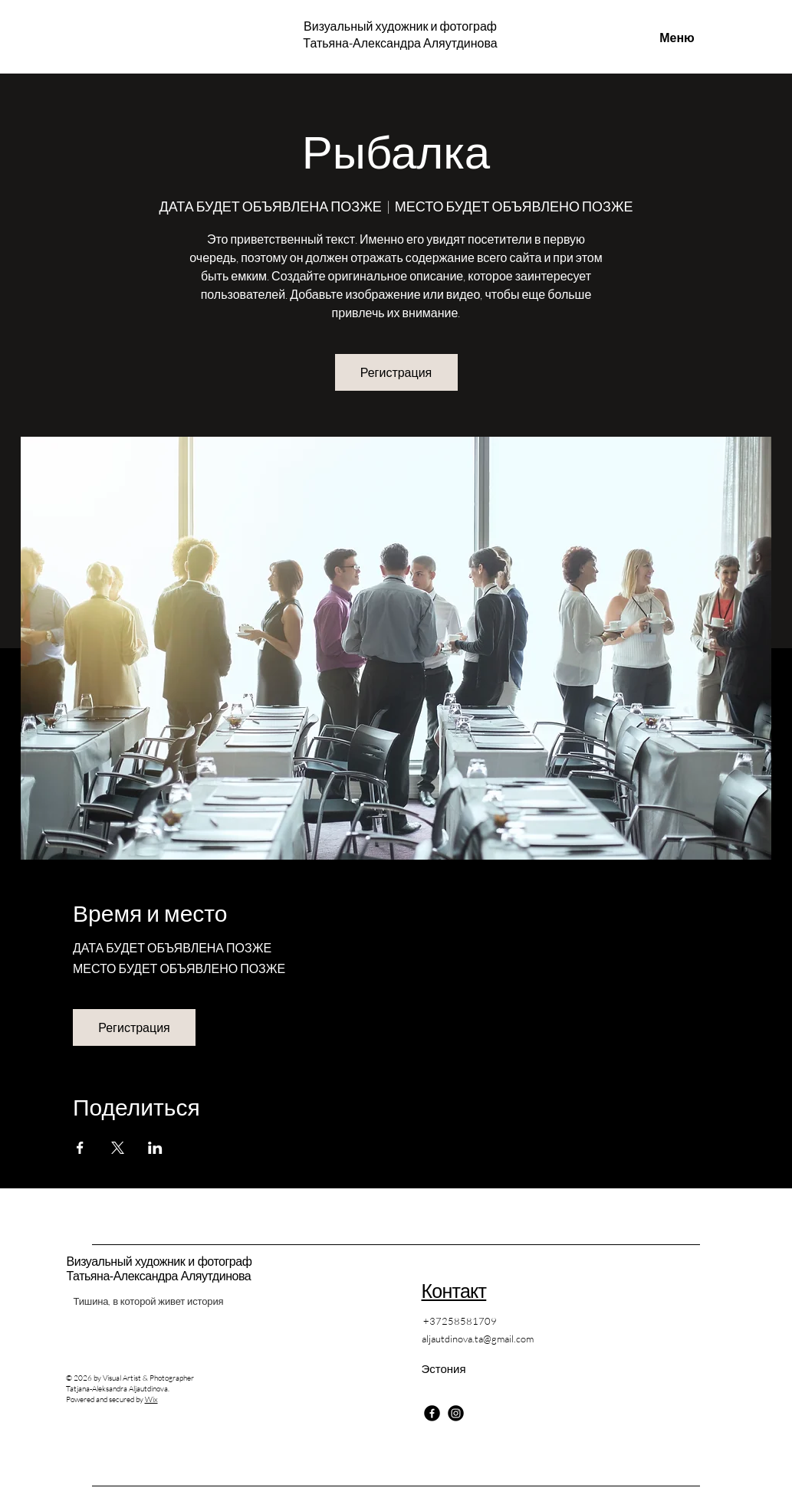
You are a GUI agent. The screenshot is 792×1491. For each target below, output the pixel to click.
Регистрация (396, 372)
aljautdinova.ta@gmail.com (478, 1338)
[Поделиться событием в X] (117, 1148)
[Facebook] (432, 1413)
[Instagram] (455, 1413)
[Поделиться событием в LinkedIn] (155, 1148)
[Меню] (677, 37)
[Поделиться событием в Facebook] (80, 1148)
